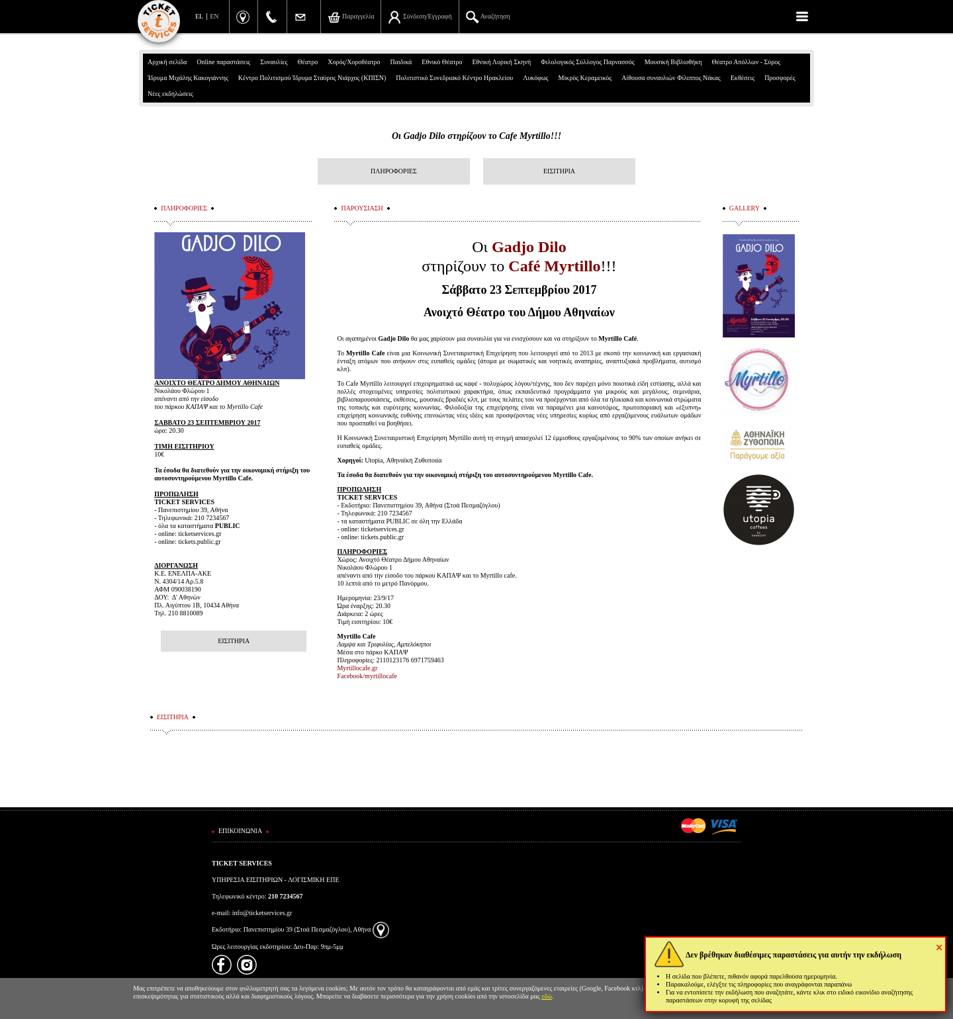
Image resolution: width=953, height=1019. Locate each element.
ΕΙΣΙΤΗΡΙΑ (559, 171)
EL (199, 16)
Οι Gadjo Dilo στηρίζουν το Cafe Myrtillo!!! (476, 136)
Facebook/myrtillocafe (367, 676)
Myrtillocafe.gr (357, 668)
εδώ (546, 996)
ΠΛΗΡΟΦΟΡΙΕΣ (394, 171)
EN (214, 16)
